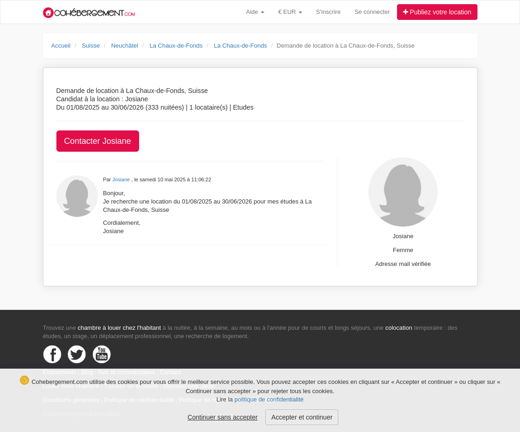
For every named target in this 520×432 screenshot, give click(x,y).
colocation (398, 327)
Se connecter (372, 11)
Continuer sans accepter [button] (223, 417)
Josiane (121, 179)
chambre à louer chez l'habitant (119, 327)
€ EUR (290, 11)
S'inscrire (328, 11)
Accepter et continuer (301, 417)
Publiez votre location (437, 12)
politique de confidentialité (269, 399)
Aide (255, 11)
